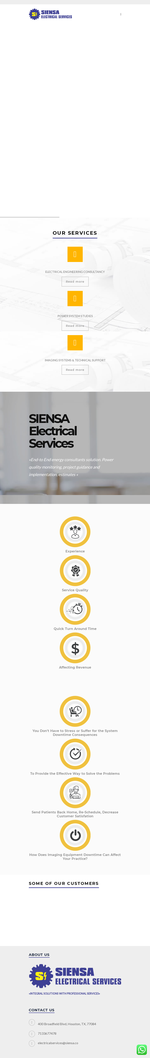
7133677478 (47, 1033)
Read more (75, 281)
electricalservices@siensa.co (58, 1043)
